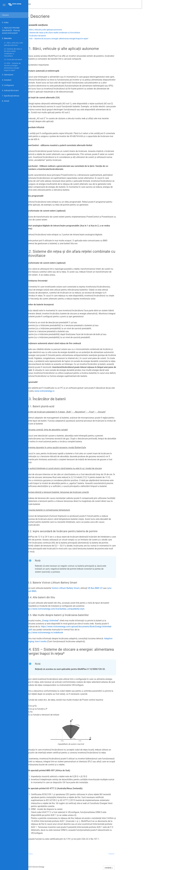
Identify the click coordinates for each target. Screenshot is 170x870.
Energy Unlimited (78, 620)
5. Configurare (14, 85)
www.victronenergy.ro (73, 391)
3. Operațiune (14, 74)
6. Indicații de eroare (14, 90)
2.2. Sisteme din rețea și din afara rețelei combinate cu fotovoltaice (13, 52)
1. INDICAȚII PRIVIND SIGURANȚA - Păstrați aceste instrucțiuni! (11, 30)
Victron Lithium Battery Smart (94, 588)
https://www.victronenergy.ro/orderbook (72, 632)
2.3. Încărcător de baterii (15, 59)
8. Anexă (14, 100)
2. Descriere (14, 38)
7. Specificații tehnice (10, 96)
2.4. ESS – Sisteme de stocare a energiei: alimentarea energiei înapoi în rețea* (12, 66)
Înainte (140, 854)
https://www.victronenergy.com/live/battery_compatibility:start (83, 609)
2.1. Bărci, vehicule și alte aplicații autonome (13, 44)
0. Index (5, 22)
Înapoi (58, 854)
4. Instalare (14, 79)
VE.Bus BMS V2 (123, 588)
